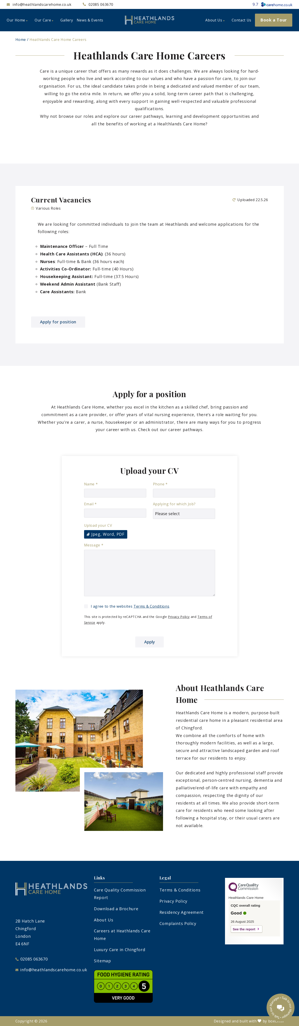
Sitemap (102, 960)
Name (91, 484)
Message (94, 545)
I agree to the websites (130, 606)
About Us (103, 920)
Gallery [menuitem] (66, 20)
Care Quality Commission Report (120, 893)
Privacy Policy (179, 617)
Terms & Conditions (152, 606)
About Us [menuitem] (214, 20)
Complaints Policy (177, 923)
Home (20, 39)
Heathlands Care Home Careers (58, 39)
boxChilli (276, 1021)
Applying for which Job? (174, 503)
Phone (160, 484)
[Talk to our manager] (281, 1008)
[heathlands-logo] (149, 20)
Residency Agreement (181, 912)
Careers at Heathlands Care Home (122, 934)
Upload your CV (98, 525)
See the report (244, 929)
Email (90, 503)
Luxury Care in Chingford (119, 949)
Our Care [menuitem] (44, 20)
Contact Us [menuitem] (241, 20)
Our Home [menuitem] (17, 20)
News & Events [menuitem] (90, 20)
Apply (149, 642)
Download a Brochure (116, 908)
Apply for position (58, 321)
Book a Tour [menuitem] (273, 20)
